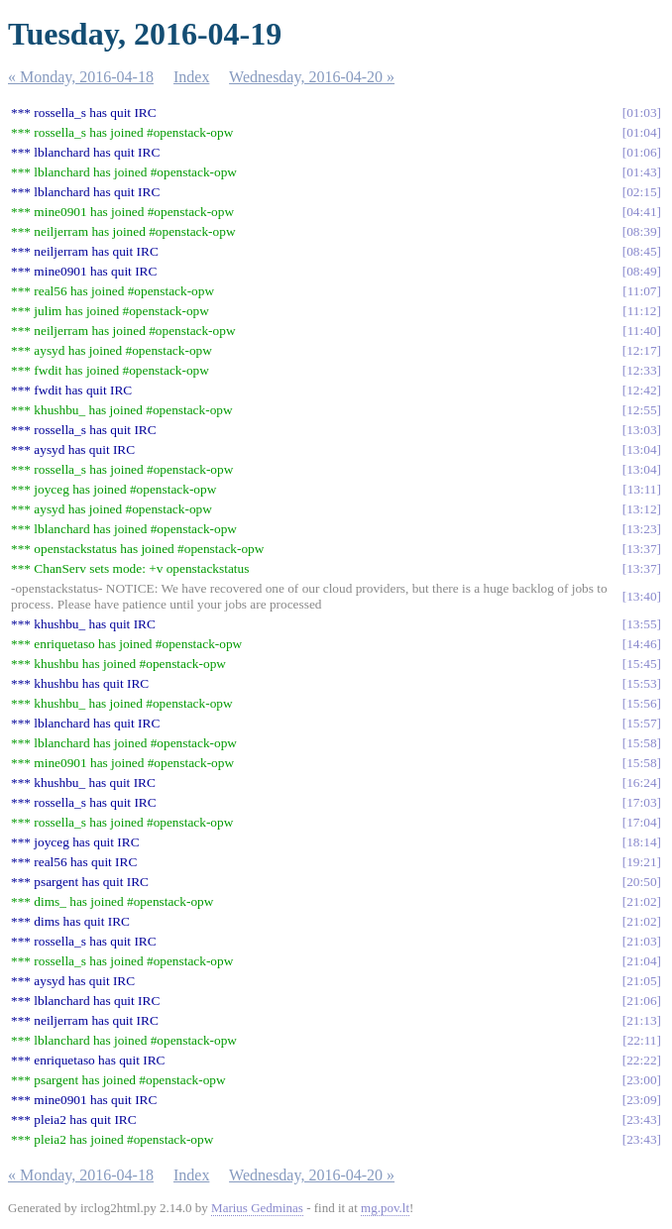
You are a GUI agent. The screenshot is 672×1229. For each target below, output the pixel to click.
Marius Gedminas (257, 1207)
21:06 (641, 1000)
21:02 (641, 901)
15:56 (641, 703)
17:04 (641, 822)
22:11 (642, 1040)
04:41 (641, 211)
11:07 (642, 290)
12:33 (641, 370)
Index (191, 76)
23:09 (641, 1099)
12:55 (641, 409)
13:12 (641, 509)
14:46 (641, 643)
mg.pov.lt (385, 1207)
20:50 (641, 881)
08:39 (641, 231)
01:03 (641, 112)
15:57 (641, 723)
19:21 (641, 861)
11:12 (642, 310)
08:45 (641, 251)
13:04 (641, 449)
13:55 (641, 623)
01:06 (641, 152)
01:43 (641, 172)
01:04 (641, 132)
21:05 (641, 980)
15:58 (641, 742)
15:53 (641, 683)
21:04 (641, 960)
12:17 (641, 350)
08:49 (641, 271)
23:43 (641, 1119)
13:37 (641, 548)
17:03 (641, 802)
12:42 (641, 390)
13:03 (641, 429)
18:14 (641, 842)
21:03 (641, 941)
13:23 (641, 528)
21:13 (641, 1020)
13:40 (641, 596)
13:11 (642, 489)
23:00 (641, 1079)
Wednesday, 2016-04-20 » (311, 76)
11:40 (642, 330)
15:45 (641, 663)
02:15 (641, 191)
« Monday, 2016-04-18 (81, 76)
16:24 (641, 782)
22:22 (641, 1060)
